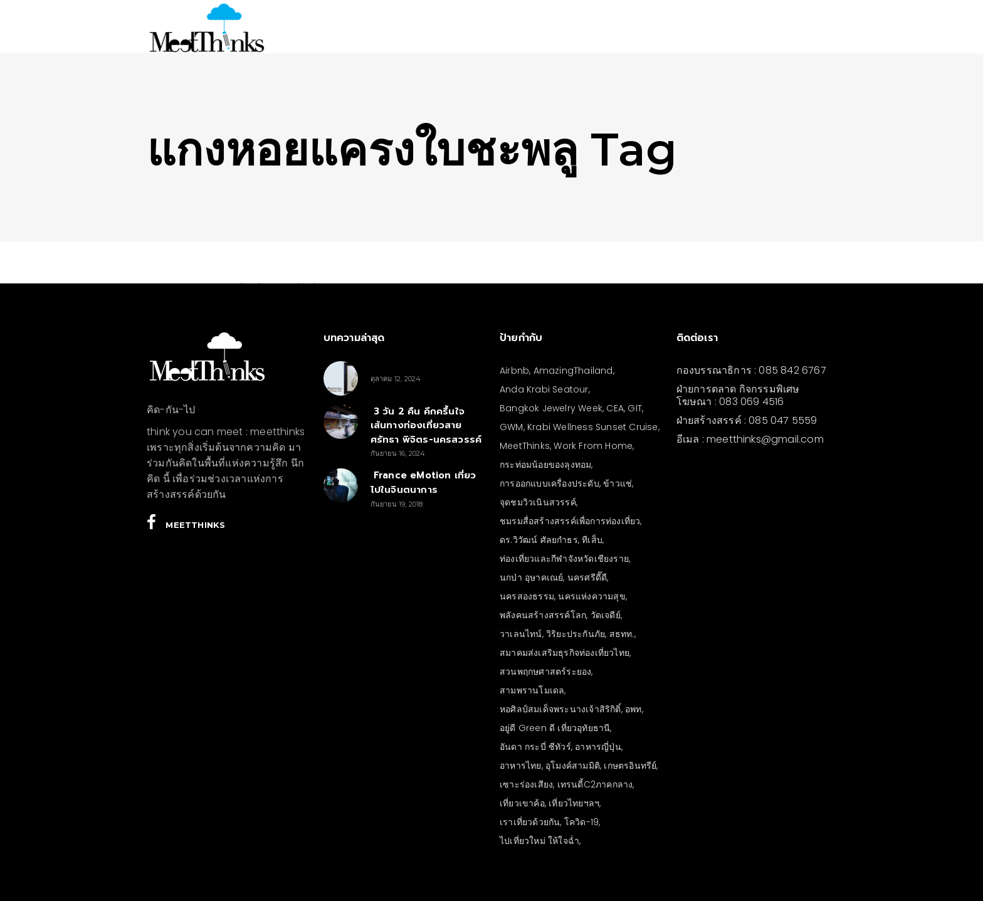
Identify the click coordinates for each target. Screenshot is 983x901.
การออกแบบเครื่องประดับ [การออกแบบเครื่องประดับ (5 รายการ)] (549, 483)
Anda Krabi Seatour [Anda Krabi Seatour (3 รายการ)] (544, 389)
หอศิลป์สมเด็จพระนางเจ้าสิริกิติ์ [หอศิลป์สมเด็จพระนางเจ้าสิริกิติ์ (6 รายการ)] (560, 709)
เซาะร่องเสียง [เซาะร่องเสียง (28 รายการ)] (526, 784)
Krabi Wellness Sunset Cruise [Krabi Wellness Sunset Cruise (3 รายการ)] (592, 427)
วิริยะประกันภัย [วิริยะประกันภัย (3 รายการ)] (575, 634)
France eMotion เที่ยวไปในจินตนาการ (423, 482)
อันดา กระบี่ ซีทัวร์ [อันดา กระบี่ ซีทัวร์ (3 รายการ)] (535, 746)
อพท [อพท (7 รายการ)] (633, 709)
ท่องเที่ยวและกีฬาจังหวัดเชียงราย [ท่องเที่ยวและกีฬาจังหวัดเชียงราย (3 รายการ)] (564, 558)
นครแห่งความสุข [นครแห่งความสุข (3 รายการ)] (591, 596)
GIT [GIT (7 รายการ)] (635, 408)
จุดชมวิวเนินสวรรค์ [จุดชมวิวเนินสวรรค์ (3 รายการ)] (538, 502)
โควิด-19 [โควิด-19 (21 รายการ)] (581, 822)
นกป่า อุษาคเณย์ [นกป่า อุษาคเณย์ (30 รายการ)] (531, 577)
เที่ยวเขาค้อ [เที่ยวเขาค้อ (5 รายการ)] (522, 803)
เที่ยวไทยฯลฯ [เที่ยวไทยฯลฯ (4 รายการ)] (574, 803)
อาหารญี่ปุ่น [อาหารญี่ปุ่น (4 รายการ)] (598, 746)
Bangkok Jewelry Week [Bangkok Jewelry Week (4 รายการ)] (551, 408)
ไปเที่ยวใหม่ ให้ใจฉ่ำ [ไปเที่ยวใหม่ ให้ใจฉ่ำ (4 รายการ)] (539, 841)
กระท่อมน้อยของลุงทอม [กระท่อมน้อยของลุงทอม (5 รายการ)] (545, 464)
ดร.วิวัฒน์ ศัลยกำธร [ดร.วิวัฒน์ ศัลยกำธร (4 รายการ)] (539, 540)
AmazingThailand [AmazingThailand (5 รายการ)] (573, 370)
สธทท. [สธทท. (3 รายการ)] (621, 634)
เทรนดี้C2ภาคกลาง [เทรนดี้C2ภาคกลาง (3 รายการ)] (595, 784)
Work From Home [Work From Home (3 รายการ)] (593, 446)
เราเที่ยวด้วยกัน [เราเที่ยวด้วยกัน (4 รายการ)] (530, 822)
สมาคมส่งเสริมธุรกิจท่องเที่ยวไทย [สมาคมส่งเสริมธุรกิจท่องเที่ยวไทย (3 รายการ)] (564, 652)
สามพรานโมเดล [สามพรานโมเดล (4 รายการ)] (532, 690)
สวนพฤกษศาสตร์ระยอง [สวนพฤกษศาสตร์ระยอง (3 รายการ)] (545, 671)
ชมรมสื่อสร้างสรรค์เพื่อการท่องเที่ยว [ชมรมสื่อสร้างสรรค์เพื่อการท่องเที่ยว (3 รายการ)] (570, 521)
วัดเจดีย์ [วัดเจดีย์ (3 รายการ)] (606, 615)
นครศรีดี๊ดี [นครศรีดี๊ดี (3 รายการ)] (587, 577)
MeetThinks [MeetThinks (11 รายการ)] (525, 446)
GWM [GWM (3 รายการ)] (511, 427)
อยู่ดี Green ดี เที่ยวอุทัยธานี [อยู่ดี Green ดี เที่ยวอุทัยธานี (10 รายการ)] (555, 728)
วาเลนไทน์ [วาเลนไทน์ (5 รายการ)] (521, 634)
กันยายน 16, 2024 (398, 453)
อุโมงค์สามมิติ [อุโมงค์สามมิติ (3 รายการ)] (572, 765)
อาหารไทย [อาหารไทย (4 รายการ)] (521, 765)
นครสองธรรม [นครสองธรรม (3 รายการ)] (527, 596)
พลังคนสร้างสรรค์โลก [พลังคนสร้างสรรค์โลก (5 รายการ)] (543, 615)
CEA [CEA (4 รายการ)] (615, 408)
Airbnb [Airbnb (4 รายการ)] (514, 370)
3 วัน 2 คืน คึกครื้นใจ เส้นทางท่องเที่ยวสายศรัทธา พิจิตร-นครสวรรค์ (426, 425)
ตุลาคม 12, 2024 (396, 378)
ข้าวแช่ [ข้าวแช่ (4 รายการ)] (617, 483)
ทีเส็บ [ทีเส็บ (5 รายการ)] (592, 540)
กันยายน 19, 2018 (397, 504)
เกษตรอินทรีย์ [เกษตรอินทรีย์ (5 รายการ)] (630, 765)
